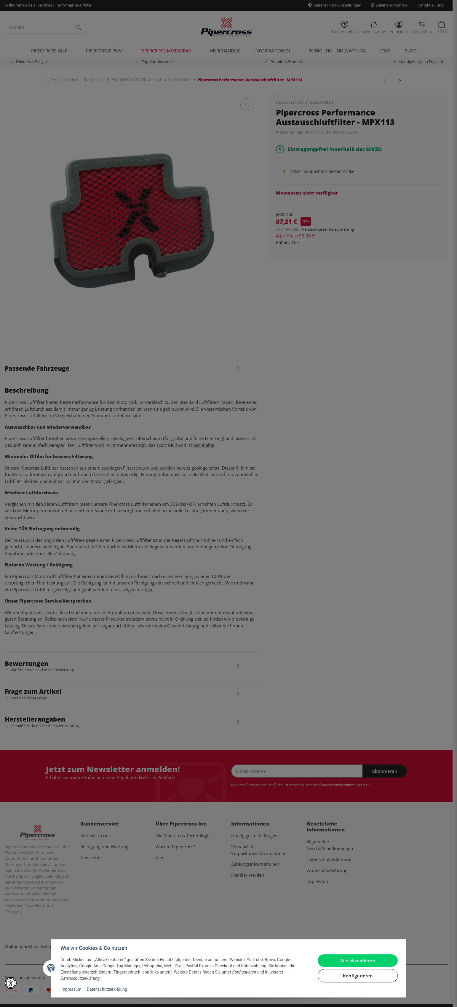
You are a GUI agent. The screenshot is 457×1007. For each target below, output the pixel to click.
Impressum (70, 989)
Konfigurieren (358, 976)
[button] (11, 983)
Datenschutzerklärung (107, 989)
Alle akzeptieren (357, 960)
